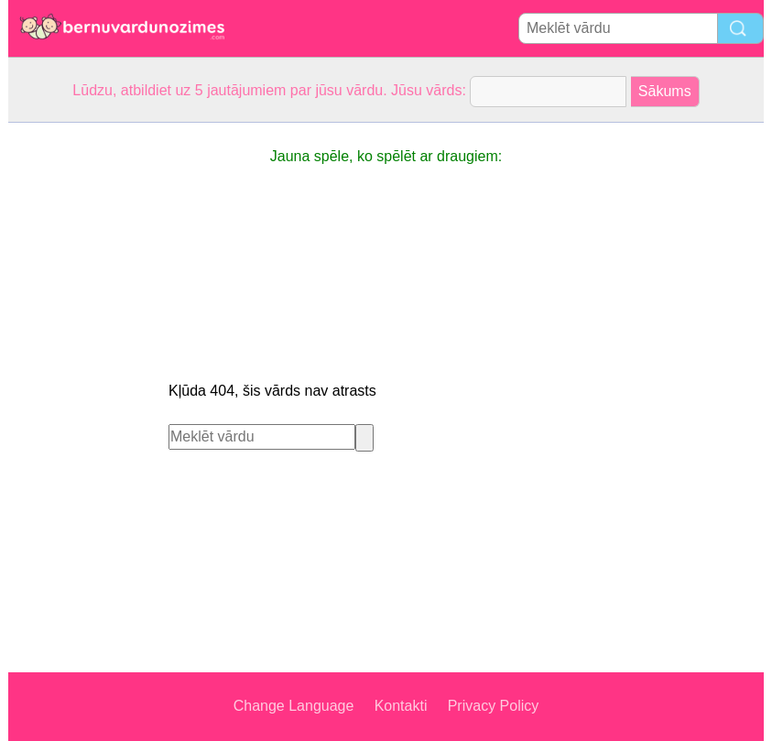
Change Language (294, 706)
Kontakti (401, 706)
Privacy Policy (493, 706)
